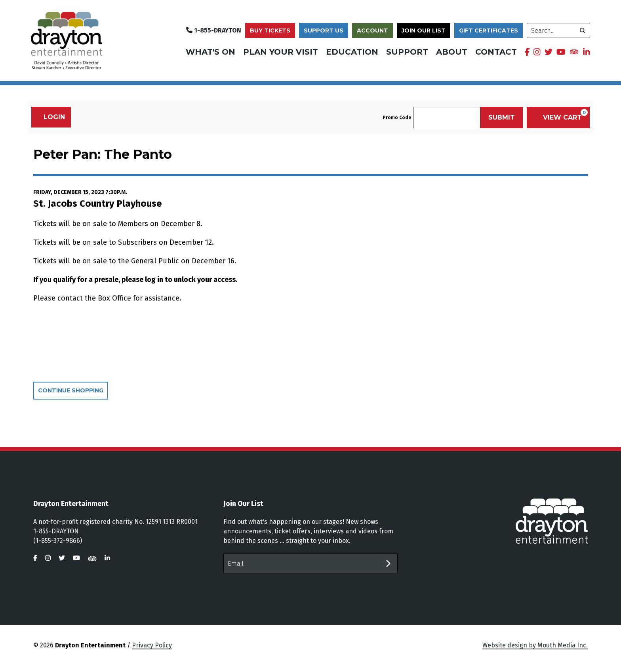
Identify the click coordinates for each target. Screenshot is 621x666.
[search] (558, 30)
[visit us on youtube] (561, 52)
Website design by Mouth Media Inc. (535, 645)
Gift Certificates (488, 30)
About (451, 52)
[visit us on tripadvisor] (574, 51)
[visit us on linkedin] (586, 52)
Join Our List (424, 30)
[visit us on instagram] (537, 52)
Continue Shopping (70, 390)
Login (50, 117)
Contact (496, 52)
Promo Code (397, 117)
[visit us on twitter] (548, 52)
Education (352, 52)
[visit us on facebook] (527, 52)
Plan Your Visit (280, 52)
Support (407, 52)
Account (372, 30)
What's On (210, 52)
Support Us (323, 30)
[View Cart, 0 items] (558, 117)
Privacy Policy (152, 645)
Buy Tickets (270, 30)
